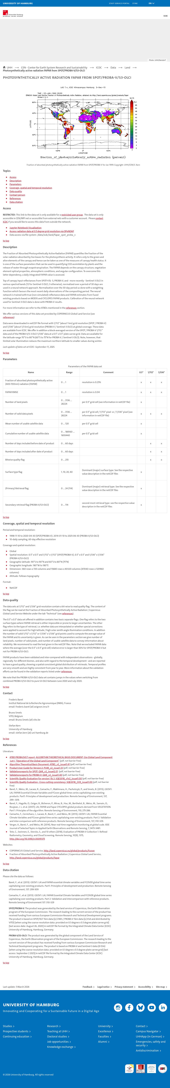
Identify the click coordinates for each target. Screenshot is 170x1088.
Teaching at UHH (57, 1031)
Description (15, 180)
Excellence (104, 1031)
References (15, 198)
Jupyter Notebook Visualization (25, 227)
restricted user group (72, 214)
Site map (160, 986)
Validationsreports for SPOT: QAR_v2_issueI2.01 (34, 771)
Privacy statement (124, 986)
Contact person (17, 194)
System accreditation (162, 1067)
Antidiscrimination (147, 1050)
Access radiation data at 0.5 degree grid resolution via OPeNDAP (42, 231)
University (104, 1026)
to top (6, 240)
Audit (139, 1065)
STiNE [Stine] (135, 3)
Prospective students (15, 1031)
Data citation (16, 202)
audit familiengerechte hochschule (129, 1068)
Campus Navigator (147, 1031)
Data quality (16, 191)
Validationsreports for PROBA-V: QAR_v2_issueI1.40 (36, 775)
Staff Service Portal (119, 3)
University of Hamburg (18, 3)
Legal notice (103, 986)
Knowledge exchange (60, 1047)
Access (13, 177)
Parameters (15, 184)
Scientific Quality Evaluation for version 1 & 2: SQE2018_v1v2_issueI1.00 (46, 778)
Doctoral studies (57, 1036)
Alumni (102, 1042)
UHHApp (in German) (149, 1036)
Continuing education (16, 1036)
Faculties (103, 1036)
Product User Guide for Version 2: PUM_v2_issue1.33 (36, 767)
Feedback (87, 986)
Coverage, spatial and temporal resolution (31, 187)
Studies (7, 1026)
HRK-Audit (150, 1067)
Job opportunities (58, 1042)
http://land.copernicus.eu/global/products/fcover (69, 850)
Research (52, 1026)
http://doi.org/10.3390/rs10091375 (27, 838)
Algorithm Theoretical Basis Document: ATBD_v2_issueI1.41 (40, 764)
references (71, 307)
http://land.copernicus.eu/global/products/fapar (34, 857)
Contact (140, 1026)
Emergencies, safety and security (151, 1043)
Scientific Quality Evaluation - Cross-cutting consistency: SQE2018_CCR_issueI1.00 (51, 782)
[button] (151, 3)
